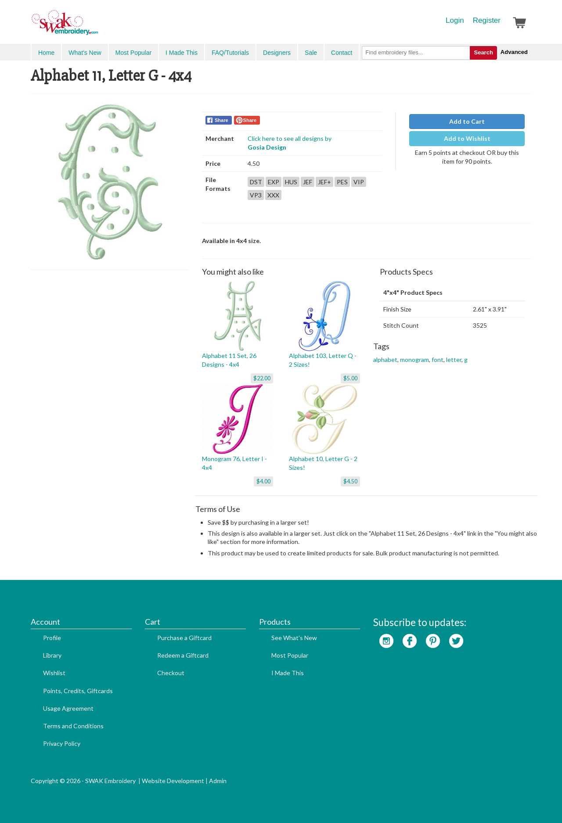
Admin (218, 780)
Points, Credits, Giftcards (78, 690)
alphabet (385, 359)
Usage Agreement (68, 708)
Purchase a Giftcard (184, 637)
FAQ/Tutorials (230, 52)
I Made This (182, 52)
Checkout (170, 672)
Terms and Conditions (73, 726)
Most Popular (133, 52)
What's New (84, 52)
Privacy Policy (61, 743)
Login (455, 20)
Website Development (173, 780)
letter (453, 359)
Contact (341, 52)
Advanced (514, 52)
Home (46, 52)
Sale (311, 52)
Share (221, 120)
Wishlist (54, 672)
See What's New (294, 637)
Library (52, 655)
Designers (277, 52)
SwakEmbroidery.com (96, 26)
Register (487, 20)
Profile (52, 637)
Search (483, 52)
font (437, 359)
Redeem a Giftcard (183, 655)
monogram (414, 359)
